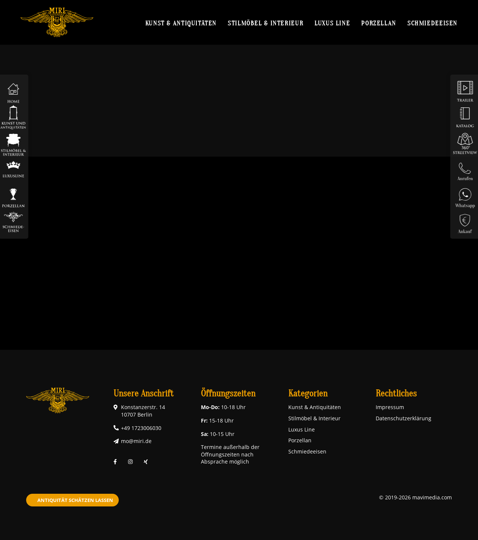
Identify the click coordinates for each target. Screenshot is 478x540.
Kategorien (308, 394)
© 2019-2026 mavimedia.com (415, 497)
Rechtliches (396, 394)
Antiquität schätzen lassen (75, 500)
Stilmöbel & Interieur (265, 23)
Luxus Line (332, 23)
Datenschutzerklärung (403, 418)
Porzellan (378, 23)
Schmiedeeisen (432, 23)
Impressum (390, 407)
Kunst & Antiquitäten (181, 23)
